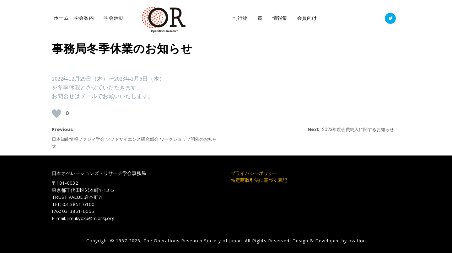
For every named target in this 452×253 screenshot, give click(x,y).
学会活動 (114, 18)
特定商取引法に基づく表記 (259, 180)
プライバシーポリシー (254, 173)
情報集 (279, 18)
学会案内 (84, 18)
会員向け (307, 18)
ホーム (61, 18)
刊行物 (240, 18)
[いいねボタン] (56, 113)
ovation (356, 241)
